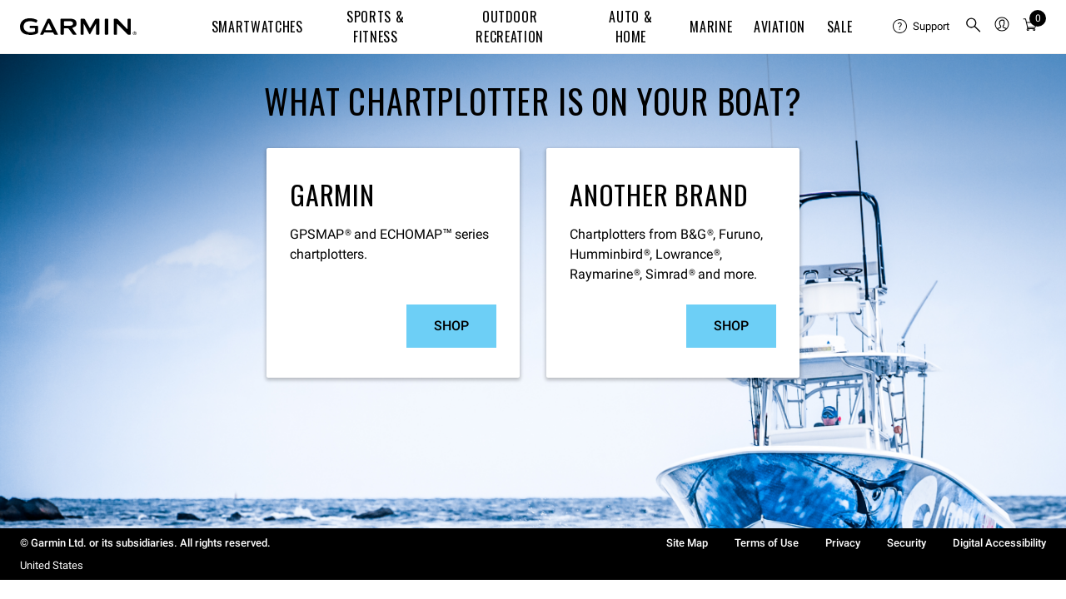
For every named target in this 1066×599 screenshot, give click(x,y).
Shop (451, 326)
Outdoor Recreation (509, 27)
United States (51, 565)
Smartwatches (257, 27)
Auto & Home (630, 27)
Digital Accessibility (999, 543)
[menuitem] (922, 26)
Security (906, 543)
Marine (711, 27)
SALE (840, 27)
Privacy (842, 543)
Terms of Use (767, 543)
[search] (973, 26)
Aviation (779, 27)
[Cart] (1030, 27)
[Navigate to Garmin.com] (78, 26)
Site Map (687, 543)
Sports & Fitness (375, 27)
